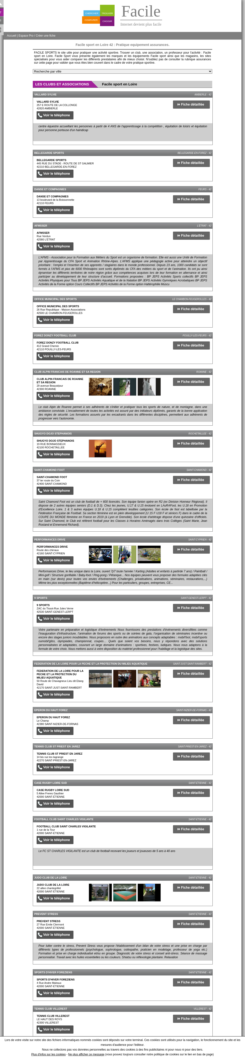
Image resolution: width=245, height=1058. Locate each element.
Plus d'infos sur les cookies (48, 1054)
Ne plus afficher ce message (86, 1054)
